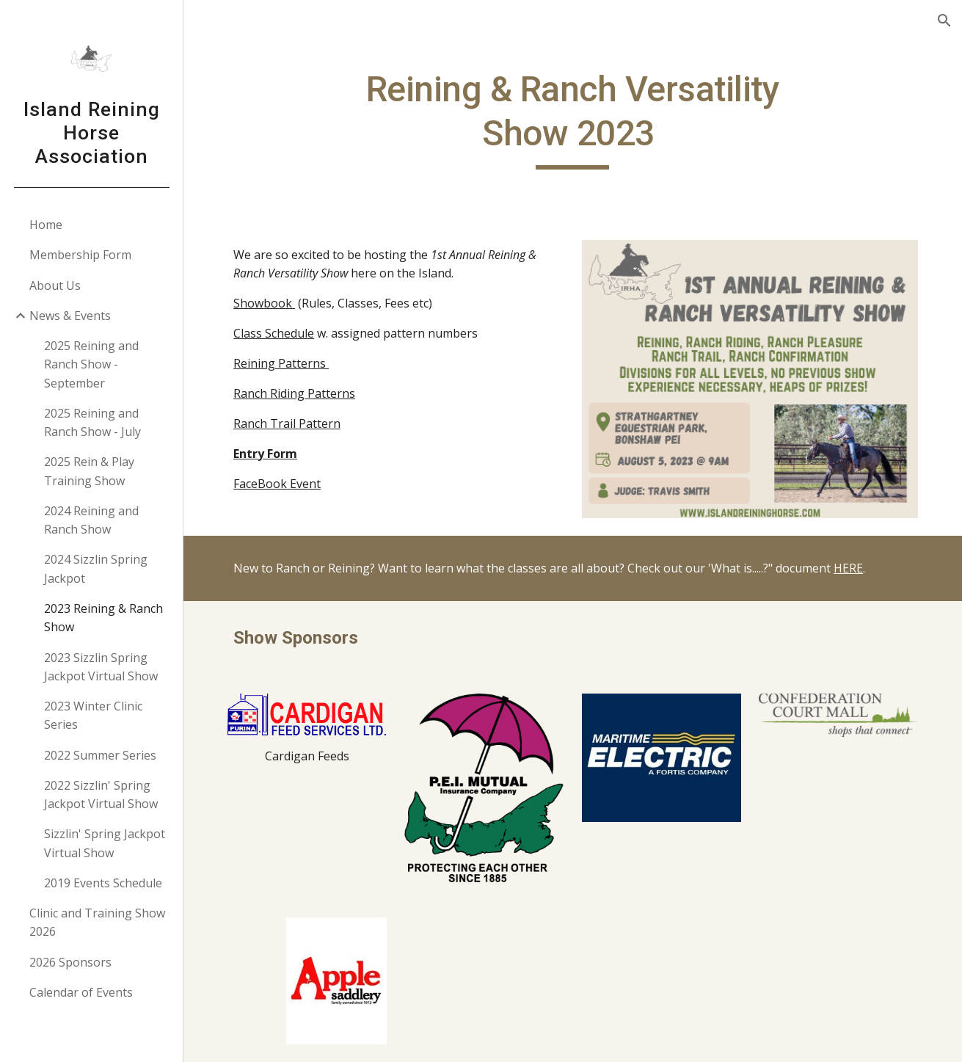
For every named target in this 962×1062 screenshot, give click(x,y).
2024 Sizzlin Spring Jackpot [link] (95, 568)
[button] (944, 20)
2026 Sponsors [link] (70, 962)
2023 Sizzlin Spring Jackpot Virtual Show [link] (101, 667)
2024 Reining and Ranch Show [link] (91, 520)
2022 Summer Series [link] (100, 755)
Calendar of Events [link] (81, 992)
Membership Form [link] (80, 255)
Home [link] (45, 225)
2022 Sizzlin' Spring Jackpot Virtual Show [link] (101, 794)
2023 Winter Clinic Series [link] (93, 715)
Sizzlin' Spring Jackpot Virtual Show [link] (104, 843)
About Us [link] (55, 285)
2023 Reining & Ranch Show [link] (103, 617)
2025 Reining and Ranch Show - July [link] (92, 422)
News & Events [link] (70, 316)
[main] (573, 118)
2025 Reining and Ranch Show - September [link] (91, 364)
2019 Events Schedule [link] (103, 883)
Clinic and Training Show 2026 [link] (97, 922)
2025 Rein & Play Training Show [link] (89, 471)
